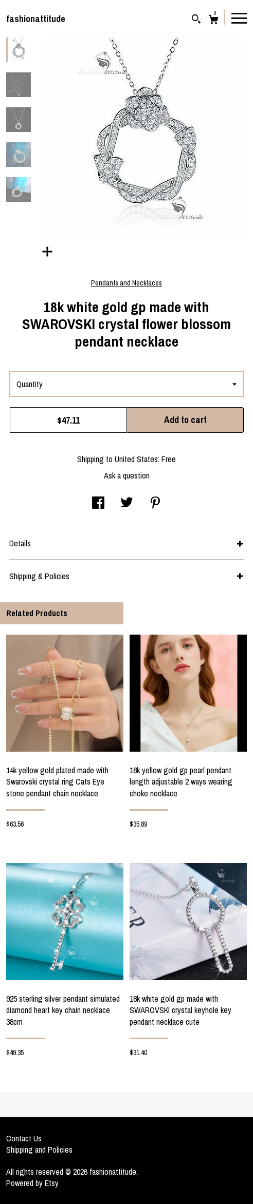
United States (136, 459)
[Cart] (214, 20)
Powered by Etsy (32, 1183)
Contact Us (24, 1138)
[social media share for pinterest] (155, 503)
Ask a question (127, 475)
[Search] (196, 20)
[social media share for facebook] (98, 503)
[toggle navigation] (239, 17)
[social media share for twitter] (127, 503)
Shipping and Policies (39, 1149)
